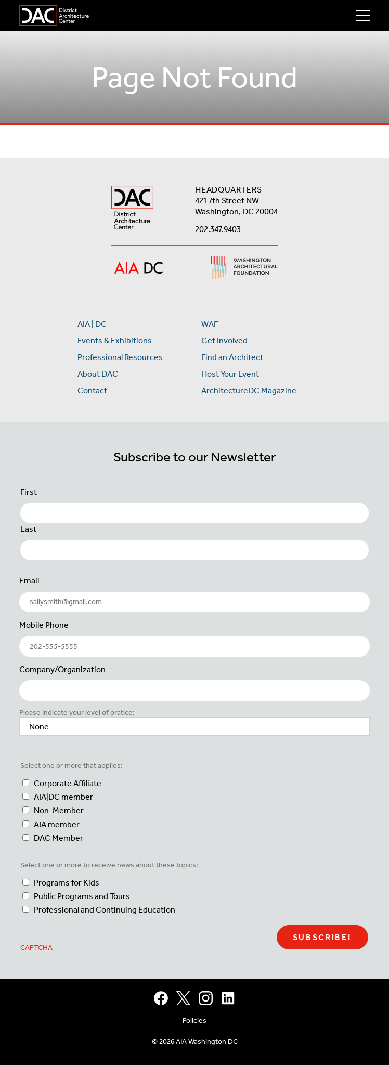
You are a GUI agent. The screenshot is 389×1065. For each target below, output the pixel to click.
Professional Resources (120, 357)
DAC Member (58, 838)
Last (28, 529)
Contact (92, 390)
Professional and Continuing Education (104, 910)
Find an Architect (232, 357)
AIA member (57, 824)
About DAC (97, 374)
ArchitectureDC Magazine (248, 390)
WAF (209, 324)
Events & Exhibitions (114, 340)
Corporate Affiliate (67, 783)
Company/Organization (62, 669)
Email (29, 580)
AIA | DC (92, 324)
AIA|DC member (63, 797)
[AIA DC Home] (132, 209)
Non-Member (59, 810)
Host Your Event (230, 374)
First (28, 492)
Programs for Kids (66, 883)
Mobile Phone (44, 625)
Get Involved (224, 340)
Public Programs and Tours (82, 896)
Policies (194, 1020)
